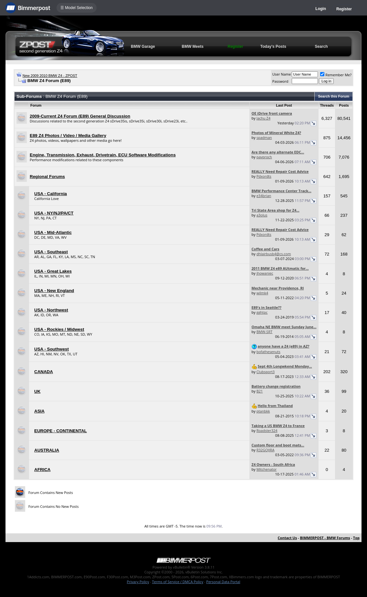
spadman (264, 137)
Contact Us (287, 537)
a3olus (262, 215)
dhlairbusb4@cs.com (274, 253)
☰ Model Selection (76, 7)
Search (321, 46)
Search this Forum (333, 96)
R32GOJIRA (266, 449)
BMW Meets (193, 46)
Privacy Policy (138, 581)
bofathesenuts (268, 351)
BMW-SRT (265, 331)
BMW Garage (143, 46)
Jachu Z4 (263, 118)
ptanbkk (263, 411)
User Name (281, 74)
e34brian (264, 195)
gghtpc (262, 312)
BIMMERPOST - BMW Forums (325, 537)
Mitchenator (267, 469)
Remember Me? (335, 74)
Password (280, 81)
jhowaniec (265, 273)
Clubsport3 (266, 371)
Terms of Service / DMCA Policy (177, 581)
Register (344, 9)
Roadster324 (267, 430)
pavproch (264, 156)
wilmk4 (262, 292)
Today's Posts (273, 46)
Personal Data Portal (223, 581)
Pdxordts (264, 176)
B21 (260, 391)
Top (356, 537)
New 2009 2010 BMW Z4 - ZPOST (50, 76)
